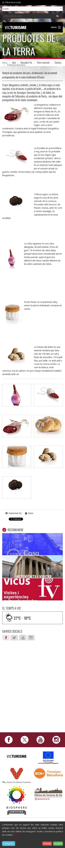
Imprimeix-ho (15, 513)
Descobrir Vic (26, 62)
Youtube (22, 637)
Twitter (14, 637)
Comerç (58, 62)
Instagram (31, 637)
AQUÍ (16, 834)
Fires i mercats (43, 62)
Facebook (6, 637)
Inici (14, 62)
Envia (30, 513)
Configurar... (8, 843)
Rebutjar (47, 843)
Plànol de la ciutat (13, 2)
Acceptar (58, 843)
